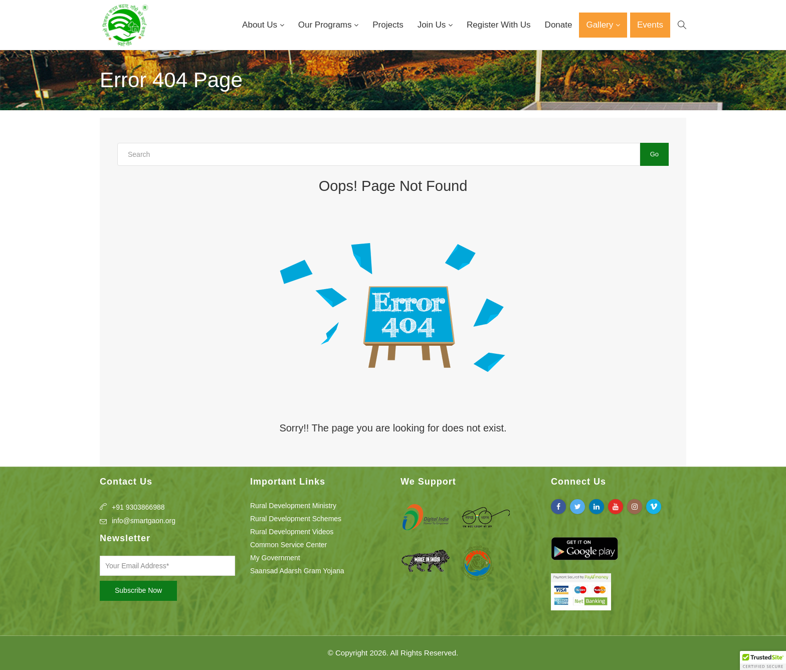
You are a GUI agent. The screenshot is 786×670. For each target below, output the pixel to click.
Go (654, 154)
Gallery (601, 25)
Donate (558, 25)
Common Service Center (288, 545)
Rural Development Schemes (295, 519)
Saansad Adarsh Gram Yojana (297, 571)
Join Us (433, 25)
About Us (261, 25)
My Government (275, 558)
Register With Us (499, 25)
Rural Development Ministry (293, 506)
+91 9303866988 (138, 507)
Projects (387, 25)
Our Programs (326, 25)
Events (650, 25)
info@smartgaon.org (143, 521)
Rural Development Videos (291, 532)
